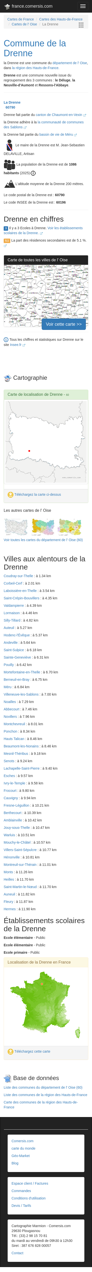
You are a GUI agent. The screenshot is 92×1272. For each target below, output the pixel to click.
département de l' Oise (70, 63)
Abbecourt (12, 709)
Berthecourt (13, 813)
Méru (8, 687)
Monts (9, 872)
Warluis (10, 835)
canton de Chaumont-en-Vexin (61, 115)
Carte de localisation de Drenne (35, 394)
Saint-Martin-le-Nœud (21, 887)
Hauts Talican (14, 739)
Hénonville (12, 857)
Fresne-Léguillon (17, 805)
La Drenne (12, 102)
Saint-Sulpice (14, 650)
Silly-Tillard (12, 620)
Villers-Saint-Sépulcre (21, 850)
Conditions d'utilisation (29, 1198)
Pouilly (9, 665)
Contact (17, 1253)
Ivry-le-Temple (15, 783)
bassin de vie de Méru (58, 134)
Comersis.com (22, 1141)
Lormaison (12, 613)
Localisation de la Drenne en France (39, 962)
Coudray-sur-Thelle (19, 576)
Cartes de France (20, 19)
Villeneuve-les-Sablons (21, 694)
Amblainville (13, 820)
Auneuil (10, 894)
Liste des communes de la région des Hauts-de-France (45, 1095)
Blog (15, 1163)
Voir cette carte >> (64, 324)
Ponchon (11, 731)
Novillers (11, 717)
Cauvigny (11, 798)
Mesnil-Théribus (16, 754)
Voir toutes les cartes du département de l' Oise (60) (43, 540)
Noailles (10, 702)
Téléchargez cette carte (29, 1051)
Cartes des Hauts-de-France (61, 19)
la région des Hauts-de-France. (35, 68)
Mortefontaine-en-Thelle (22, 672)
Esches (10, 776)
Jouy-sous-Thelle (17, 828)
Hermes (10, 909)
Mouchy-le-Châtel (18, 842)
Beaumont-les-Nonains (21, 746)
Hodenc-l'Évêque (17, 635)
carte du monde (23, 1148)
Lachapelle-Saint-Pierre (22, 768)
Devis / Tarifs (21, 1206)
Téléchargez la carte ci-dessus (34, 494)
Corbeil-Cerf (13, 583)
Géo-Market (21, 1156)
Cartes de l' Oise (24, 24)
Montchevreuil (15, 724)
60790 (9, 107)
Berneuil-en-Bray (17, 680)
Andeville (11, 643)
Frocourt (10, 791)
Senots (9, 761)
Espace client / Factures (30, 1183)
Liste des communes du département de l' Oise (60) (43, 1087)
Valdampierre (14, 606)
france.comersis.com (28, 7)
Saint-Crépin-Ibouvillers (22, 598)
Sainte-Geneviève (18, 657)
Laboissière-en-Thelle (21, 591)
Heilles (9, 879)
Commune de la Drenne (35, 48)
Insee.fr (18, 345)
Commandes (21, 1191)
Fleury (9, 902)
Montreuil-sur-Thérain (21, 865)
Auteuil (9, 628)
